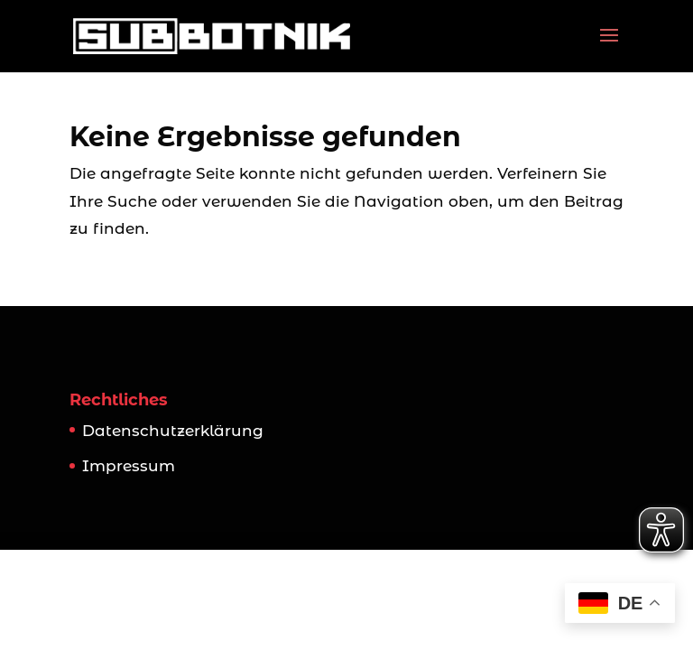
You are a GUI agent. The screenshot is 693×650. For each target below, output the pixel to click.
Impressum (128, 466)
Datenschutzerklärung (172, 431)
